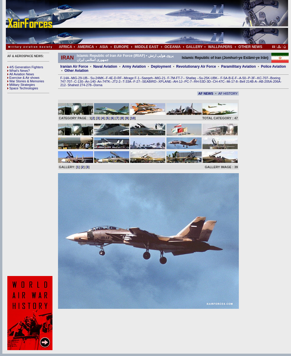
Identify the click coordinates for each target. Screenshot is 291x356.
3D (209, 81)
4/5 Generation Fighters (25, 67)
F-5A (223, 78)
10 (133, 118)
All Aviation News (20, 74)
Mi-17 (231, 81)
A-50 (242, 78)
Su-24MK (97, 78)
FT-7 (179, 78)
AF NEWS (205, 93)
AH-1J (178, 81)
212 (63, 85)
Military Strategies (21, 84)
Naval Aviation (105, 66)
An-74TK (103, 81)
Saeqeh (147, 78)
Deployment (161, 66)
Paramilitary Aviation (238, 66)
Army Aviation (134, 66)
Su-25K (204, 78)
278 (88, 85)
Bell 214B (246, 81)
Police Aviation (273, 66)
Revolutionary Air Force (196, 66)
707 (69, 81)
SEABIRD (149, 81)
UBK (214, 78)
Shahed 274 (76, 85)
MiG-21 (160, 78)
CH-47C (219, 81)
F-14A (64, 78)
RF (120, 78)
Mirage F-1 (131, 78)
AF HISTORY (228, 93)
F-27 (136, 81)
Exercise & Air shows (23, 77)
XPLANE (165, 81)
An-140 (90, 81)
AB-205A (265, 81)
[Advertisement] (165, 22)
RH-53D (200, 81)
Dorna (97, 85)
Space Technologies (22, 88)
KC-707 (262, 78)
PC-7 (188, 81)
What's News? (18, 70)
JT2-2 (116, 81)
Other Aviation (76, 71)
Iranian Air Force (74, 66)
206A (276, 81)
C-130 (78, 81)
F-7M (171, 78)
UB (85, 78)
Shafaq (191, 78)
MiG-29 (76, 78)
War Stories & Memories (25, 81)
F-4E (109, 78)
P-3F (251, 78)
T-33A (126, 81)
